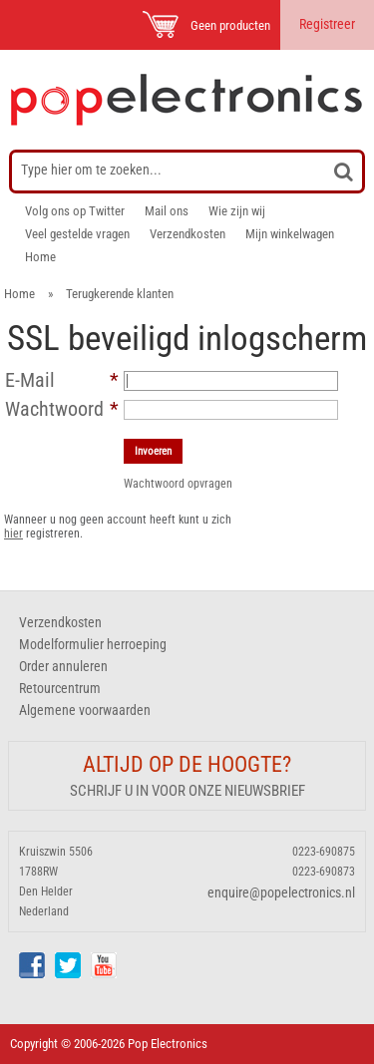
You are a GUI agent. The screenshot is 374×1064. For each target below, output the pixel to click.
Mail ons (166, 210)
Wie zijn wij (236, 210)
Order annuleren (63, 666)
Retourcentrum (60, 688)
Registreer (327, 24)
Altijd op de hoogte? (187, 764)
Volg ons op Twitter (75, 210)
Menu (42, 24)
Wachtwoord (54, 409)
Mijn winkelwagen (289, 233)
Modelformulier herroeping (93, 644)
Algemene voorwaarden (85, 710)
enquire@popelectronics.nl (281, 892)
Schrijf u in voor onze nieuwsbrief (187, 791)
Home (40, 256)
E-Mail (30, 380)
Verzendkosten (187, 233)
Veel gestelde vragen (77, 233)
